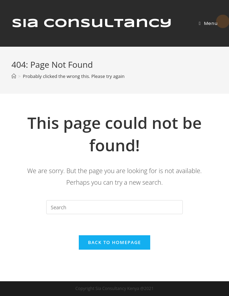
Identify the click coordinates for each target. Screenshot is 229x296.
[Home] (14, 76)
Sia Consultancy (92, 23)
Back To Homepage (114, 242)
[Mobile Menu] (208, 23)
